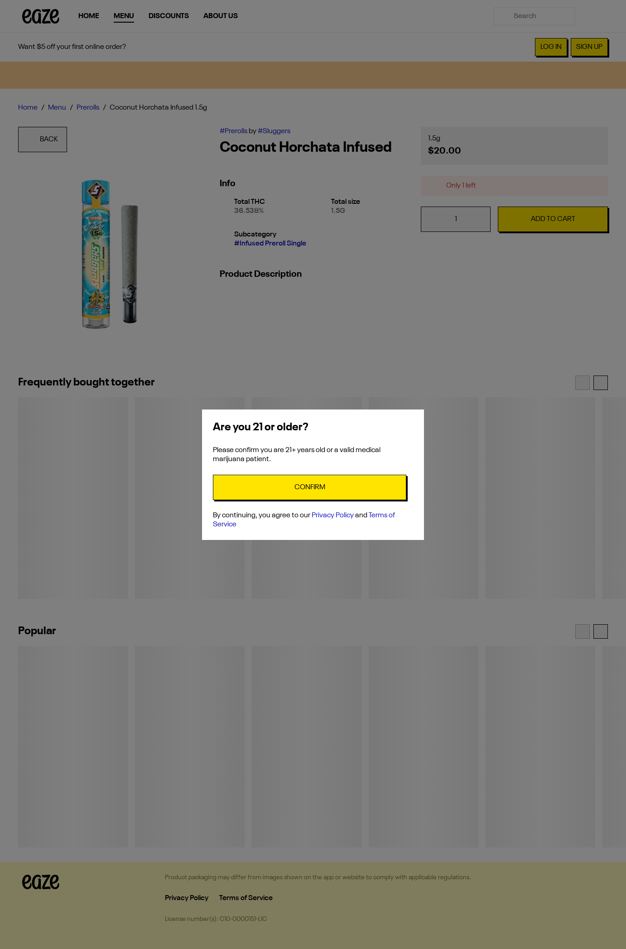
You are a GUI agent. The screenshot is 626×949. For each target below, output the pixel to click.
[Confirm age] (309, 487)
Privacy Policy (333, 515)
